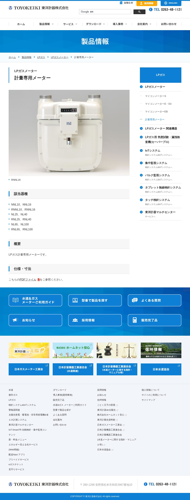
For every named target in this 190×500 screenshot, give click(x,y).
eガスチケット (16, 464)
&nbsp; (112, 12)
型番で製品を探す (62, 410)
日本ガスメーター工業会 (109, 424)
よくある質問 (59, 414)
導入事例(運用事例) (63, 395)
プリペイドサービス (19, 459)
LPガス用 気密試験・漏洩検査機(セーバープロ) (162, 140)
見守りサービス (16, 469)
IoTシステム (163, 153)
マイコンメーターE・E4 (158, 103)
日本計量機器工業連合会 (109, 429)
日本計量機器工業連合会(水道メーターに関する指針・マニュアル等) (116, 439)
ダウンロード (59, 390)
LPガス (41, 57)
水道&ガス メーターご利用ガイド (70, 405)
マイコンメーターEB (156, 111)
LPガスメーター (59, 57)
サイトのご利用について (154, 395)
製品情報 (26, 57)
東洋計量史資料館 (106, 419)
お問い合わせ (59, 424)
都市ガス (13, 395)
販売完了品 (58, 400)
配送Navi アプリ (17, 454)
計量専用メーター (154, 119)
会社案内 (57, 419)
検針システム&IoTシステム (22, 405)
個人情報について (151, 390)
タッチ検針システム (163, 202)
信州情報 (101, 400)
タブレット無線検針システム (163, 190)
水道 (11, 390)
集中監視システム (163, 165)
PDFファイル (28, 279)
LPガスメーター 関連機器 (161, 128)
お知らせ (101, 395)
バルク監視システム (163, 178)
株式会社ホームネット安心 (110, 414)
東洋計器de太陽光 (106, 410)
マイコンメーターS (155, 96)
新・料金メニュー (18, 439)
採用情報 (101, 390)
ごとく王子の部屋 (106, 405)
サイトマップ (148, 400)
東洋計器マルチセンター (163, 214)
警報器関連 (14, 410)
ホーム (12, 57)
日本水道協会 (104, 449)
